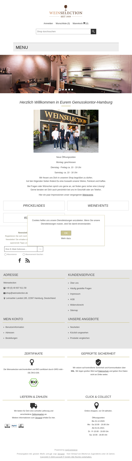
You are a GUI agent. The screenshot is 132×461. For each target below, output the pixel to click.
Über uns (74, 283)
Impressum (75, 294)
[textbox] (63, 31)
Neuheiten (75, 327)
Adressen (10, 332)
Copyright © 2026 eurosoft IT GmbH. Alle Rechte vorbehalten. (66, 457)
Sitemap (74, 310)
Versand (38, 418)
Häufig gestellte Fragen (80, 288)
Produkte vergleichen (80, 338)
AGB (72, 299)
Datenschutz (103, 371)
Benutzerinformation (15, 327)
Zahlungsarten (38, 414)
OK (66, 233)
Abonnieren (12, 254)
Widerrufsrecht (77, 305)
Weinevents (87, 195)
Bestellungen (11, 338)
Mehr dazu (66, 238)
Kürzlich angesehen (79, 332)
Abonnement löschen (34, 254)
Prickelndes (34, 205)
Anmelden (48, 23)
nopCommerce (71, 450)
